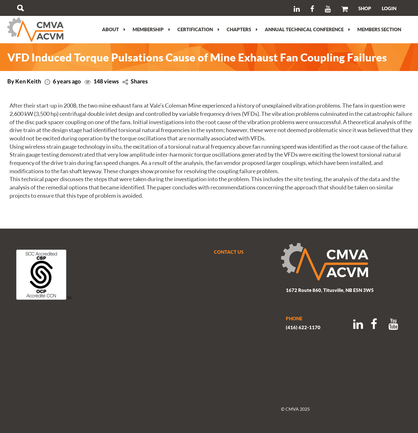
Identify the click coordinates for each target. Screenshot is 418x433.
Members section (379, 29)
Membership (151, 29)
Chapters (242, 29)
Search (20, 8)
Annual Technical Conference (307, 29)
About (113, 29)
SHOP (364, 8)
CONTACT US (228, 252)
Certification (198, 29)
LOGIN (389, 8)
